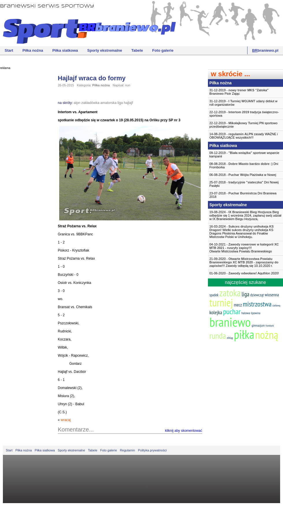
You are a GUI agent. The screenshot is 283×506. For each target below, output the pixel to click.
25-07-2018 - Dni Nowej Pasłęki (244, 184)
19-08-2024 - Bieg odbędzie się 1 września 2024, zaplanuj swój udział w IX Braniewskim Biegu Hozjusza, (245, 215)
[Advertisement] (23, 160)
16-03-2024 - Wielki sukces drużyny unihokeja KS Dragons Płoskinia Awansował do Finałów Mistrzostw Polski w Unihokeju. (241, 232)
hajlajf (128, 103)
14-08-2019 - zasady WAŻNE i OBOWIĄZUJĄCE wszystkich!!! (243, 135)
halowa (245, 313)
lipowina (255, 313)
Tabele (137, 50)
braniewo (230, 321)
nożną (266, 334)
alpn (77, 103)
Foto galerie (163, 50)
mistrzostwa (257, 303)
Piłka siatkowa (65, 50)
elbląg (230, 338)
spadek (213, 295)
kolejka (215, 312)
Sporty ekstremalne (104, 50)
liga (245, 294)
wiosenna (272, 294)
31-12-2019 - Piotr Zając (239, 91)
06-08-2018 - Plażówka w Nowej (242, 174)
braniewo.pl (265, 50)
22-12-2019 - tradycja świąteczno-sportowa (244, 113)
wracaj (66, 420)
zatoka (230, 293)
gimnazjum (258, 325)
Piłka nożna (33, 50)
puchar (232, 311)
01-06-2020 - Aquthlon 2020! (244, 273)
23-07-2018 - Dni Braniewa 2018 (242, 194)
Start (9, 50)
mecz (238, 305)
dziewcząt (257, 294)
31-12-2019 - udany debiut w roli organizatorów (243, 102)
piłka (244, 334)
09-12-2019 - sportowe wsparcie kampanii (244, 154)
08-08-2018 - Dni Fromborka (243, 165)
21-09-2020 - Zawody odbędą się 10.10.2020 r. (243, 262)
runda (217, 335)
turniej (221, 302)
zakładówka (90, 103)
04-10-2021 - (245, 248)
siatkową (276, 305)
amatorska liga (111, 103)
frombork (270, 325)
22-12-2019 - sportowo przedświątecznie (243, 124)
